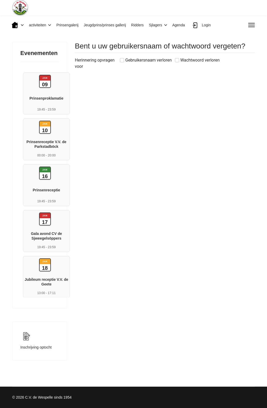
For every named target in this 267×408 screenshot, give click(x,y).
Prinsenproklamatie (46, 98)
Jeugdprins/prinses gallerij (105, 25)
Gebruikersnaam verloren (148, 60)
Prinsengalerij (67, 25)
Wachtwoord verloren (200, 60)
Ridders (137, 25)
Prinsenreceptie (46, 190)
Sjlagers (155, 25)
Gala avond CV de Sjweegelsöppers (46, 236)
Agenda (178, 25)
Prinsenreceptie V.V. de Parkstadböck (46, 144)
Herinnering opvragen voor (94, 63)
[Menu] (251, 25)
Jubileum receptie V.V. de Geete (46, 281)
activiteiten (37, 25)
